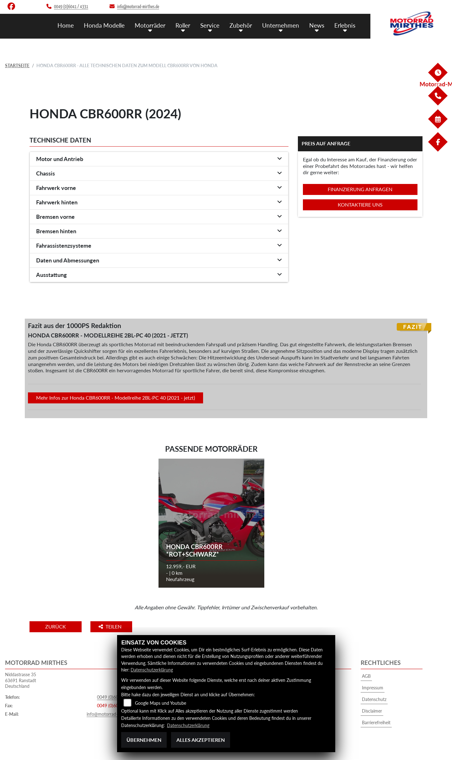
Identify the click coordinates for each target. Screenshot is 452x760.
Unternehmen (280, 25)
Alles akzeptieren (200, 740)
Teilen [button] (111, 626)
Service (209, 25)
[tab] (159, 159)
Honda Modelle (104, 25)
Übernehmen (143, 740)
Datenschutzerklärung (152, 669)
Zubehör (240, 25)
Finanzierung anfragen (360, 189)
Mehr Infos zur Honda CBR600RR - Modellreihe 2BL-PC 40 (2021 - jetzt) (115, 398)
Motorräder (150, 25)
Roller (182, 25)
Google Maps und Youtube (160, 703)
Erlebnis (344, 25)
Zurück (55, 626)
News (316, 25)
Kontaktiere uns (360, 205)
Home (65, 25)
